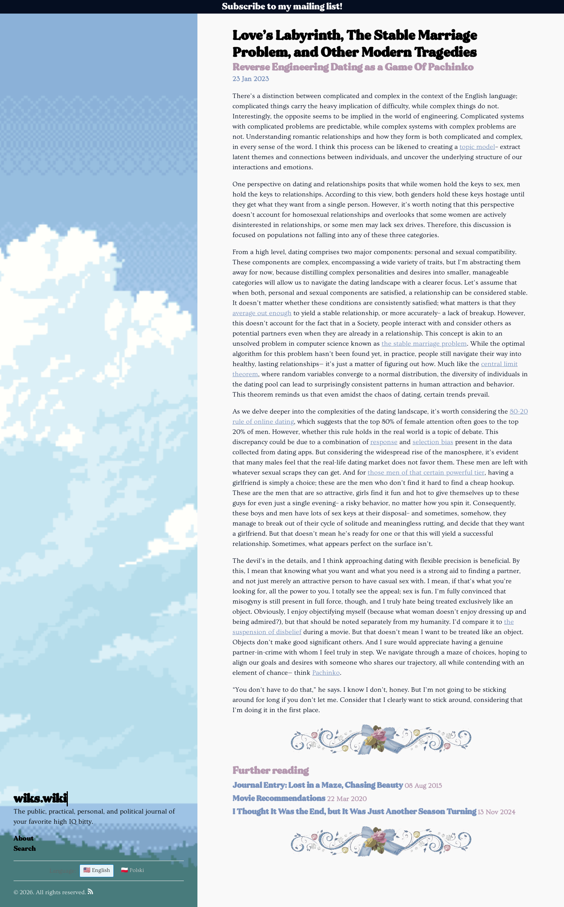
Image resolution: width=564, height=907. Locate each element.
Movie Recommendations (299, 799)
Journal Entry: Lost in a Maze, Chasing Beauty (337, 785)
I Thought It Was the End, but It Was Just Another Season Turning (373, 812)
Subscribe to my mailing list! (282, 6)
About (24, 838)
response (383, 442)
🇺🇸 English (96, 870)
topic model (477, 147)
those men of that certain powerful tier (426, 472)
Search (25, 848)
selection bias (433, 442)
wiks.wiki (40, 799)
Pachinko (326, 673)
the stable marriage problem (424, 344)
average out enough (262, 313)
